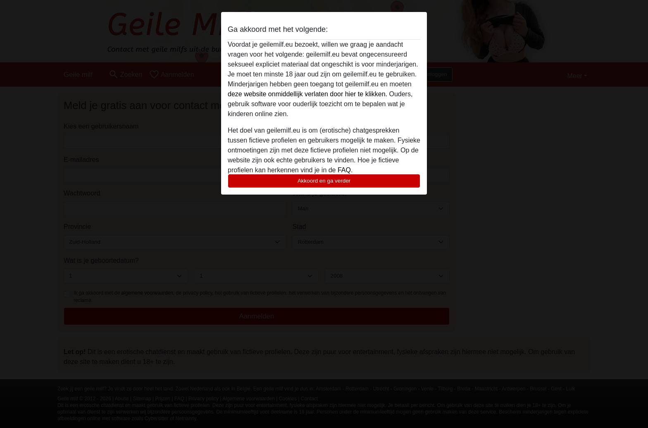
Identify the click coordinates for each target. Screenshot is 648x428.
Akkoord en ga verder (324, 181)
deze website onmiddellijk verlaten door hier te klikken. (307, 93)
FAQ (344, 170)
